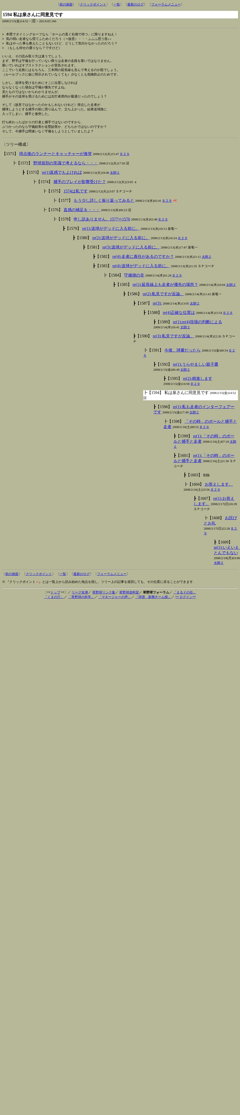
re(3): (157, 311)
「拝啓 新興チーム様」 (153, 605)
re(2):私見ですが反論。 (163, 302)
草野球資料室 (129, 600)
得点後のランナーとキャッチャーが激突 (55, 161)
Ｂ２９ (125, 162)
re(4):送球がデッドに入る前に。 (141, 273)
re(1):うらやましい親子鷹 (195, 372)
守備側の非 (134, 283)
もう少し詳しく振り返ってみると (104, 208)
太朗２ (115, 180)
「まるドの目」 (184, 600)
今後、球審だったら (182, 358)
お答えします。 (219, 492)
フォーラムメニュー (166, 4)
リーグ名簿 (80, 600)
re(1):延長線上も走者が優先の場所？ (165, 292)
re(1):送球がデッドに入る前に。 (111, 236)
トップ (55, 600)
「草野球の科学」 (81, 605)
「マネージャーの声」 (114, 605)
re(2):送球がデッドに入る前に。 (121, 245)
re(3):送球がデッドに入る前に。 (131, 255)
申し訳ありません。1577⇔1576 (102, 227)
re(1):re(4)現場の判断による (197, 330)
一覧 (116, 4)
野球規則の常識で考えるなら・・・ (65, 171)
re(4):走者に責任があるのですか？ (143, 264)
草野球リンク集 (103, 600)
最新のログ (135, 4)
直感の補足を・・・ (82, 217)
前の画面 (66, 4)
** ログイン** (185, 605)
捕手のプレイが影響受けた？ (79, 189)
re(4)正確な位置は (179, 320)
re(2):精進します (197, 386)
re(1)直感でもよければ (62, 180)
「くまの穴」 (54, 605)
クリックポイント (93, 4)
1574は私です (76, 199)
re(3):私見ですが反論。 (173, 344)
